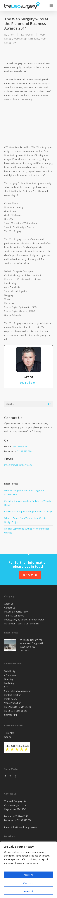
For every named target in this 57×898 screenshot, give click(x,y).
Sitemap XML (10, 714)
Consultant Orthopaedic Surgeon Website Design (28, 511)
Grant (11, 34)
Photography (10, 698)
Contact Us (30, 575)
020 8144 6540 (20, 446)
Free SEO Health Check (15, 710)
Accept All (28, 874)
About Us (8, 603)
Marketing (9, 683)
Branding (8, 679)
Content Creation (12, 694)
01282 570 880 (24, 451)
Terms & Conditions (14, 615)
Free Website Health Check (17, 706)
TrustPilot (9, 732)
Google (7, 736)
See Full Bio (27, 382)
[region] (28, 870)
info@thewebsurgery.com (18, 464)
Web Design (10, 671)
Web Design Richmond (26, 38)
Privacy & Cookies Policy (16, 611)
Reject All (28, 891)
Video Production (12, 702)
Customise (28, 883)
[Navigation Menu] (51, 5)
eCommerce (10, 675)
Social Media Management (17, 690)
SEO (6, 687)
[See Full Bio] (36, 383)
